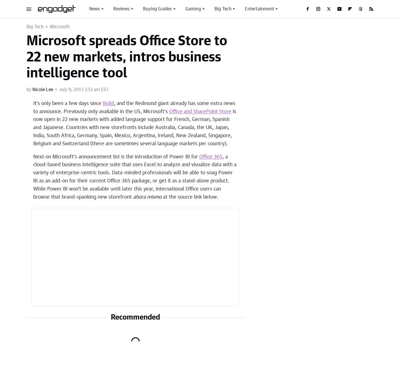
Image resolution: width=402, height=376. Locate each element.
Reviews (121, 9)
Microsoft (60, 27)
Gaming (193, 9)
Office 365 (210, 157)
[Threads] (360, 9)
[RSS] (371, 9)
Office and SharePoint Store (200, 111)
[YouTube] (339, 9)
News (94, 9)
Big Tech (223, 9)
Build (108, 103)
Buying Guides (157, 9)
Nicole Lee (42, 89)
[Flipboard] (350, 9)
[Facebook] (307, 9)
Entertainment (259, 9)
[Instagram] (318, 9)
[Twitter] (329, 9)
